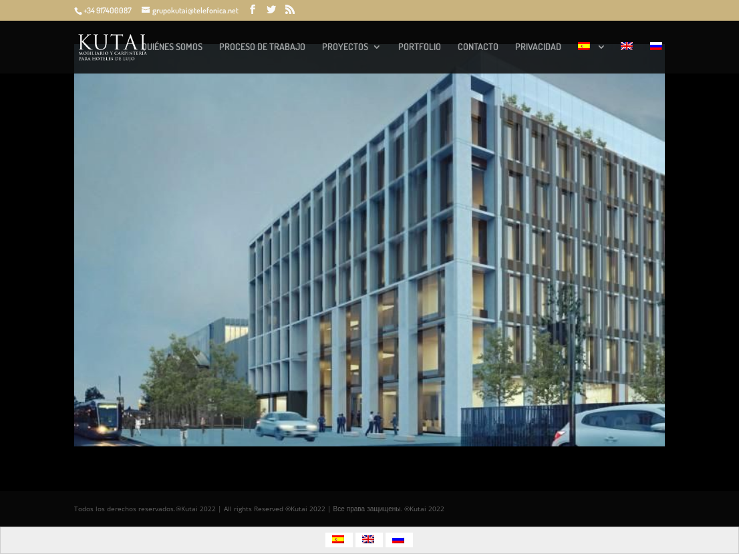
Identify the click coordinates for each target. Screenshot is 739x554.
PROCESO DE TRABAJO (262, 47)
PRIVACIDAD (538, 47)
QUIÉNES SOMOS (172, 47)
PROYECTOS (345, 47)
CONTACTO (478, 47)
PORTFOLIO (419, 47)
